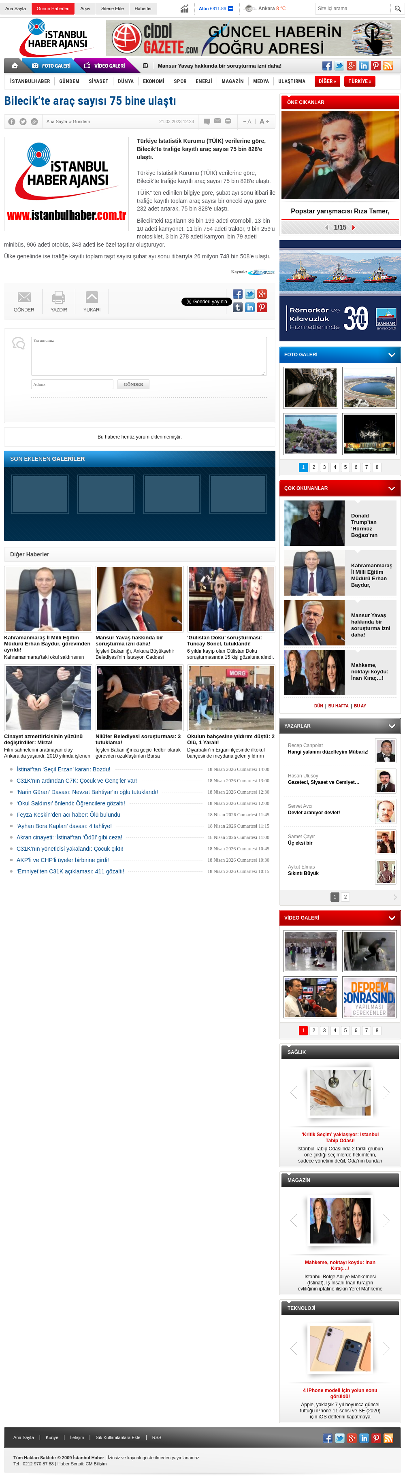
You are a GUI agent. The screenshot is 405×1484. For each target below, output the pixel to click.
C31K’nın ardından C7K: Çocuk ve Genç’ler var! (77, 780)
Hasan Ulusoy (330, 779)
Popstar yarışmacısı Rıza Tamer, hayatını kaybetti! (340, 214)
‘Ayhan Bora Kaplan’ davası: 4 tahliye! (64, 826)
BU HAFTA (338, 706)
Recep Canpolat (330, 749)
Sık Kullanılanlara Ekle (118, 1437)
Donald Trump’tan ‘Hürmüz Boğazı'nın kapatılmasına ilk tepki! (368, 526)
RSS (157, 1437)
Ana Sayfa (15, 8)
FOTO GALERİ (301, 355)
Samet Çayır (330, 840)
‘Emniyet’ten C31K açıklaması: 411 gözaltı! (70, 871)
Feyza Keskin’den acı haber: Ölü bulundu (68, 814)
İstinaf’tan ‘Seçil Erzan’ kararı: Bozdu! (64, 769)
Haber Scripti (70, 1463)
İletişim (77, 1437)
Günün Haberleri (53, 8)
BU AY (360, 706)
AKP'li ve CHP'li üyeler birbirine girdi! (63, 860)
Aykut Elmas (330, 870)
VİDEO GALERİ (301, 918)
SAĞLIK (297, 1052)
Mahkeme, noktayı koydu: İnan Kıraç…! (369, 671)
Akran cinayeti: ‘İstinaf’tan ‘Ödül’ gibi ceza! (69, 837)
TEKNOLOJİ (301, 1308)
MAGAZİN (299, 1180)
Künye (52, 1437)
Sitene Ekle (112, 8)
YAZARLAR (297, 726)
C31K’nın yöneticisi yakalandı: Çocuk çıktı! (70, 848)
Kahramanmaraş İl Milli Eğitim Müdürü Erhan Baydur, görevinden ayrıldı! (371, 575)
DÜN (318, 706)
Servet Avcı (330, 809)
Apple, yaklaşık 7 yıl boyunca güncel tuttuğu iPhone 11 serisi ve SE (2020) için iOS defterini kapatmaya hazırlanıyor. (340, 1404)
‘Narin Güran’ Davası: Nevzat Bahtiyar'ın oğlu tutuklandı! (87, 792)
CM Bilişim (96, 1463)
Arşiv (85, 8)
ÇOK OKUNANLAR (306, 488)
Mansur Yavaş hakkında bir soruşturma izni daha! (219, 66)
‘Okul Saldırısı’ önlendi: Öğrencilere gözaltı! (71, 803)
